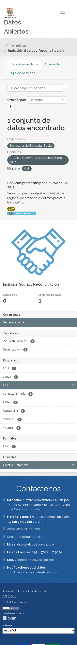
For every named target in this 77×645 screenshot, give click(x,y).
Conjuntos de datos (24, 64)
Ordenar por (16, 100)
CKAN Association (15, 602)
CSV (11, 209)
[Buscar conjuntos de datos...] (35, 88)
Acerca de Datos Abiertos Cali (24, 591)
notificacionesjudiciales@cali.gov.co (34, 572)
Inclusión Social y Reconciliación (36, 51)
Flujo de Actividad (22, 73)
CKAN (9, 618)
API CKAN (9, 596)
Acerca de (52, 64)
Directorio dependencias (25, 537)
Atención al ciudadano (23, 529)
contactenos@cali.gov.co (35, 560)
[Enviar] (66, 87)
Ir (11, 106)
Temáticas (18, 45)
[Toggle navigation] (62, 12)
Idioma (7, 625)
